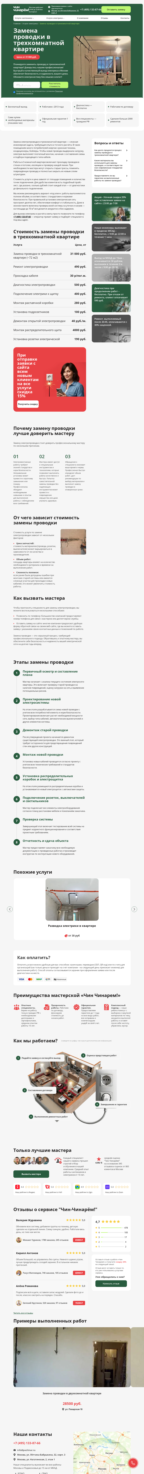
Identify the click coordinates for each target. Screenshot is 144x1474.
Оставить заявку (116, 9)
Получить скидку (28, 404)
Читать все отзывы (23, 1313)
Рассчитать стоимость (55, 85)
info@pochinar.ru (26, 1450)
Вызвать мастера (31, 1174)
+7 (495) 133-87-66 (90, 9)
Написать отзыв (111, 1283)
